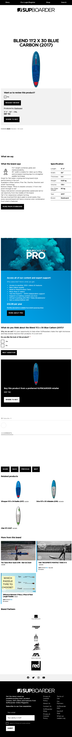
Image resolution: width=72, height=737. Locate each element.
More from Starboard (12, 206)
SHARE (5, 469)
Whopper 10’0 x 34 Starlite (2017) (14, 501)
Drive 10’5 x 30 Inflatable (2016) (49, 501)
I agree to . (19, 723)
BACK (14, 469)
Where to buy (12, 119)
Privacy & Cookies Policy (46, 698)
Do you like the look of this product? (15, 337)
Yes (8, 96)
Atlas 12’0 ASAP (9, 528)
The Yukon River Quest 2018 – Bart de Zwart (16, 563)
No (7, 345)
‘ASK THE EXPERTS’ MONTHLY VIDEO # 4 (52, 563)
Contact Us (47, 706)
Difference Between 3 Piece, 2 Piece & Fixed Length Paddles (18, 595)
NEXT (36, 469)
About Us (46, 703)
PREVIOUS (25, 469)
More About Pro (16, 313)
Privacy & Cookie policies (22, 723)
